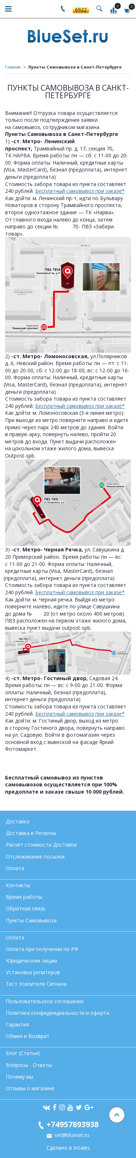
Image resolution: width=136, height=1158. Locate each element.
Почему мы (19, 1076)
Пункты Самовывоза (31, 920)
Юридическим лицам (31, 960)
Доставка (17, 821)
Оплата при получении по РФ (42, 949)
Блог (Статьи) (23, 1053)
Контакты (18, 885)
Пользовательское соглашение (45, 1001)
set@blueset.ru (71, 1135)
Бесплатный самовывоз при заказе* (80, 190)
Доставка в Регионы (31, 833)
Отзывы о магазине (30, 1088)
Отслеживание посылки (35, 856)
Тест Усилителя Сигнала (36, 983)
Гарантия (17, 1024)
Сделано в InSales (68, 1147)
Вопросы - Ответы (29, 1065)
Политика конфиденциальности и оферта (57, 1012)
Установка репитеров (33, 972)
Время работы (24, 896)
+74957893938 (72, 1124)
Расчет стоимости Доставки (41, 844)
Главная (13, 67)
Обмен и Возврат (27, 1036)
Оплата (15, 868)
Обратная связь (26, 908)
